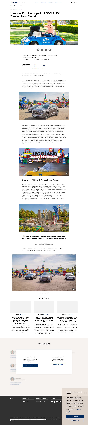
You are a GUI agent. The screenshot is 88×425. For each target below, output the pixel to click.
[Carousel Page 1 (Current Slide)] (39, 293)
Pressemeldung (13, 5)
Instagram (54, 402)
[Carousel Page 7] (48, 293)
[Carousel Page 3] (42, 293)
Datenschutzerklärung (49, 410)
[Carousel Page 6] (47, 293)
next (78, 272)
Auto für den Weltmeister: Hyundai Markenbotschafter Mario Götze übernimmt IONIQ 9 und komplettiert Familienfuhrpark (67, 319)
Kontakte (24, 65)
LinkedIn (49, 49)
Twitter (46, 49)
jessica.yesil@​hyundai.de (15, 382)
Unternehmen (43, 2)
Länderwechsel (76, 2)
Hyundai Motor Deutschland (41, 402)
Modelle (36, 2)
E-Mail (38, 49)
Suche (74, 2)
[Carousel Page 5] (45, 293)
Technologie (50, 2)
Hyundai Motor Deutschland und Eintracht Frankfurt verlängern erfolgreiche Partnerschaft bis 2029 (44, 319)
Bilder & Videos (58, 2)
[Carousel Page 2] (41, 293)
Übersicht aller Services (40, 401)
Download (67, 118)
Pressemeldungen (25, 401)
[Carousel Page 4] (44, 293)
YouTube (60, 402)
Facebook (42, 49)
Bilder (20, 5)
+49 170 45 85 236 (15, 384)
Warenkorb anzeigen (72, 2)
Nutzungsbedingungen (59, 410)
